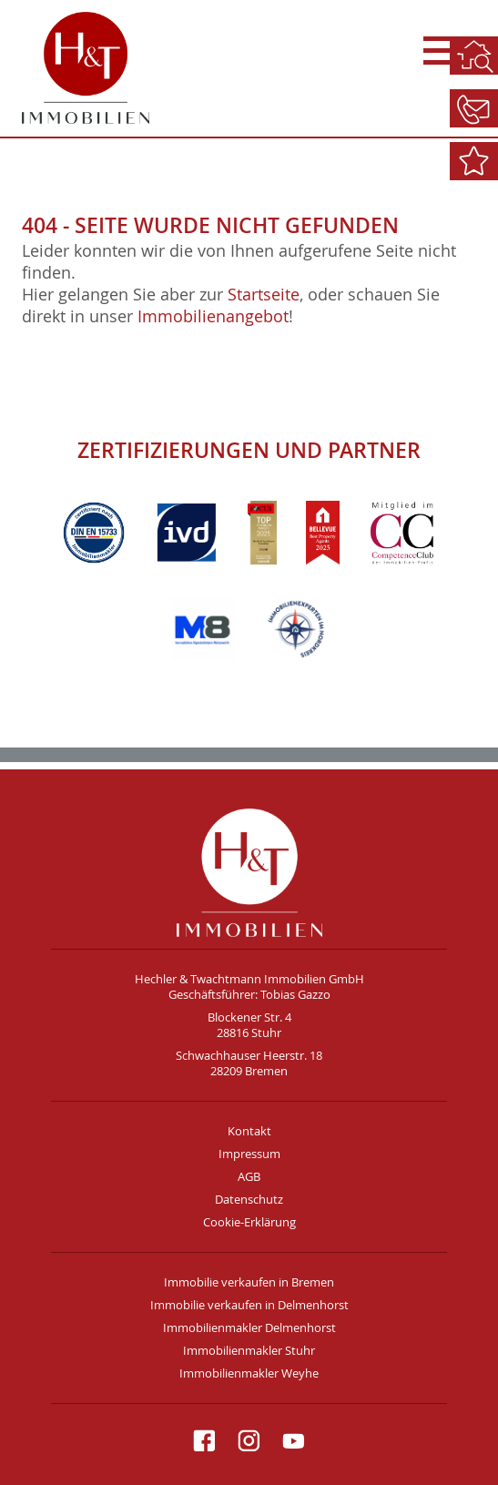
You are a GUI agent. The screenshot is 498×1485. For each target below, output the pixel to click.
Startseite (264, 294)
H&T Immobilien (249, 872)
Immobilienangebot (213, 316)
